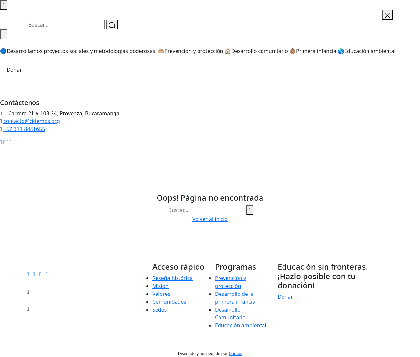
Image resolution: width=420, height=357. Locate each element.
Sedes (159, 309)
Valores (161, 293)
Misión (160, 286)
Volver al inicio (210, 219)
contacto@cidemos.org (31, 121)
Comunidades (169, 301)
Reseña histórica (172, 278)
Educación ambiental (240, 325)
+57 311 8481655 (24, 129)
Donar (14, 69)
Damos (235, 353)
